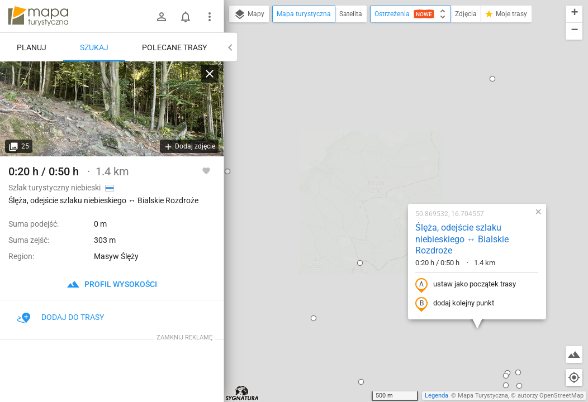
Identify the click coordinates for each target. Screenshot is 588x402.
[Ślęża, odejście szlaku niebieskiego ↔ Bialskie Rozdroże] (112, 108)
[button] (290, 133)
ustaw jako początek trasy (395, 154)
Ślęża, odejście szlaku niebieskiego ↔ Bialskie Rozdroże (392, 109)
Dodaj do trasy (60, 317)
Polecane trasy (174, 47)
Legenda (436, 395)
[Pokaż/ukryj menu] (210, 17)
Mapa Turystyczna (483, 395)
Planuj (31, 47)
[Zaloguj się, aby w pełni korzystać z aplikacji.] (206, 170)
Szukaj (94, 47)
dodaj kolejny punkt (384, 173)
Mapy (249, 14)
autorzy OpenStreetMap (551, 395)
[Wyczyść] (210, 74)
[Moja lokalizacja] (574, 377)
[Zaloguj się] (161, 17)
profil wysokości (112, 284)
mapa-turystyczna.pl (38, 16)
